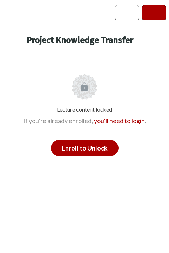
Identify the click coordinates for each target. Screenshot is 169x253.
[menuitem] (26, 12)
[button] (9, 12)
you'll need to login (119, 121)
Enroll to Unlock (85, 148)
